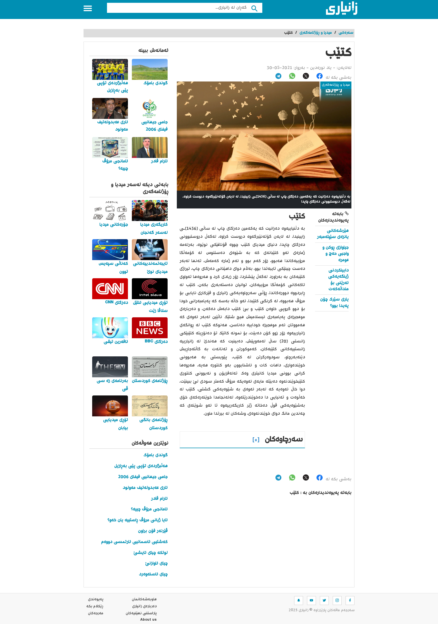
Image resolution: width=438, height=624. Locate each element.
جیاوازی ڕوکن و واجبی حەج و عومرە (335, 253)
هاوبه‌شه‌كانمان (144, 599)
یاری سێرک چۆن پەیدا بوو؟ (334, 302)
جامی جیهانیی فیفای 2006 (143, 477)
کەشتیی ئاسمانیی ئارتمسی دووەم (134, 542)
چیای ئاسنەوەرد (153, 574)
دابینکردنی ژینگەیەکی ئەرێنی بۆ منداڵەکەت (338, 279)
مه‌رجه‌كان (95, 613)
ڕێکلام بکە (94, 606)
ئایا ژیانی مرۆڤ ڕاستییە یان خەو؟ (138, 520)
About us (148, 620)
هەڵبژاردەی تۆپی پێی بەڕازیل (141, 466)
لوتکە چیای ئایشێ (151, 553)
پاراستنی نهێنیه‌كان (141, 613)
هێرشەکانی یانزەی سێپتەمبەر (333, 234)
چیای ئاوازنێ (156, 563)
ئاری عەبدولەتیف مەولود (145, 488)
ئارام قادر (159, 499)
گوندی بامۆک (155, 455)
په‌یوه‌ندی (95, 599)
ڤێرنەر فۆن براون (153, 531)
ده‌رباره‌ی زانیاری (144, 606)
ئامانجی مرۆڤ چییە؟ (149, 509)
